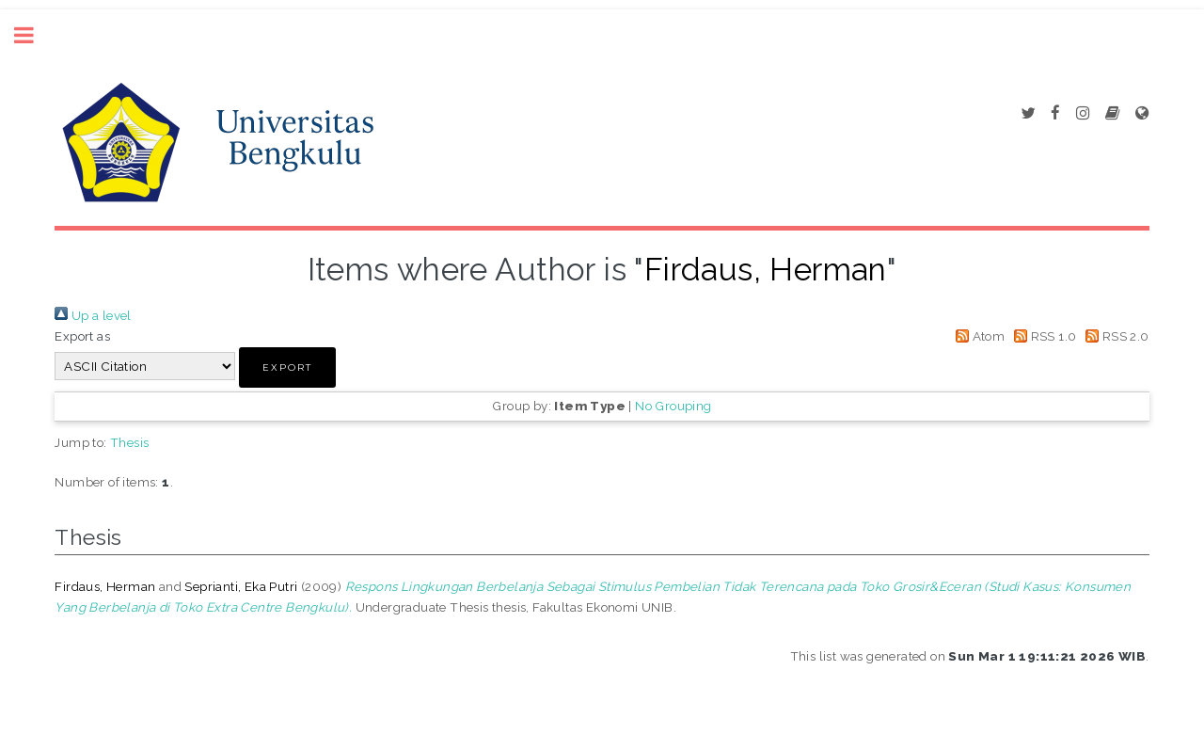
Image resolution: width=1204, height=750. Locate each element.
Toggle (34, 35)
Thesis (129, 442)
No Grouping (673, 405)
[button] (287, 367)
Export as (82, 335)
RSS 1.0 (1042, 335)
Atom (977, 335)
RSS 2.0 (1114, 335)
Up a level (93, 315)
